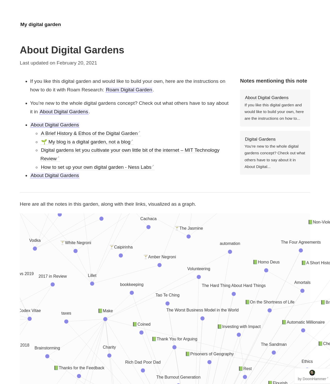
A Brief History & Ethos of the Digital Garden (89, 133)
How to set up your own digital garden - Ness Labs (96, 167)
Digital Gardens (260, 139)
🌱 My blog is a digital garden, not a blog (85, 142)
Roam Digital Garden (129, 89)
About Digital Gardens (64, 111)
